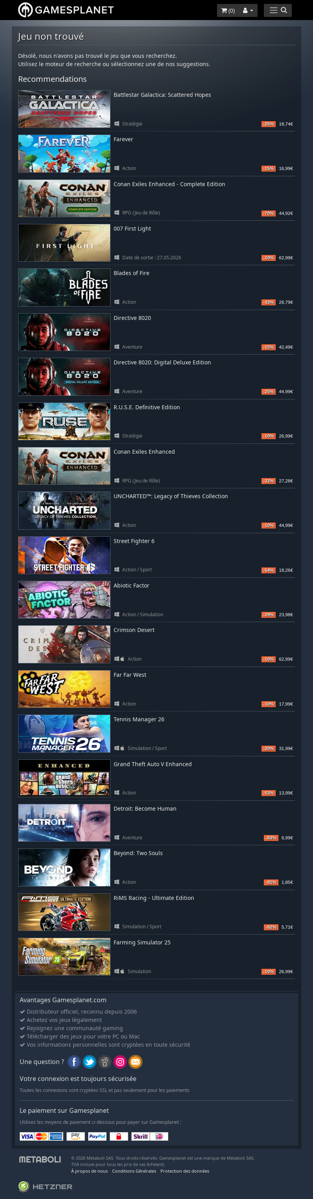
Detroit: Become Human (145, 808)
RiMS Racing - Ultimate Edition (154, 898)
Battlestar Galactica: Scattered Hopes (162, 94)
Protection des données (184, 1171)
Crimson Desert (134, 630)
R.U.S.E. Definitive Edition (147, 407)
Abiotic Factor (131, 585)
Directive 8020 (132, 317)
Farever (123, 139)
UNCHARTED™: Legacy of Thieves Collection (171, 496)
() (228, 10)
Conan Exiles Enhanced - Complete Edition (169, 184)
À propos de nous (89, 1171)
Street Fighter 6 (134, 541)
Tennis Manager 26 (139, 719)
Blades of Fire (131, 273)
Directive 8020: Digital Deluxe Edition (162, 362)
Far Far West (130, 674)
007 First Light (132, 228)
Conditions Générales (134, 1171)
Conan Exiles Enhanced (144, 451)
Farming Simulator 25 (142, 942)
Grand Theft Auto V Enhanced (153, 764)
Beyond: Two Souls (138, 853)
